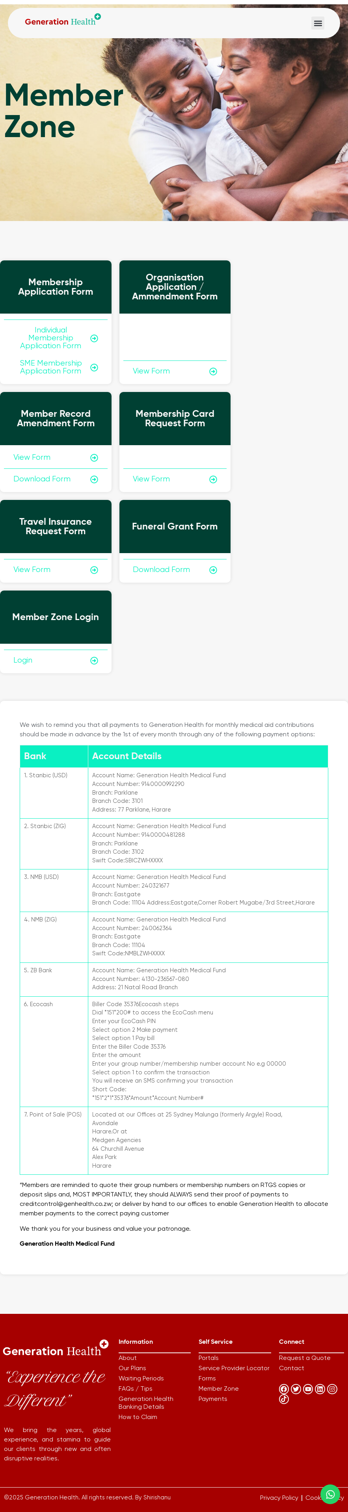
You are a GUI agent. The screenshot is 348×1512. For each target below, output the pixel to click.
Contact (291, 1368)
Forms (207, 1379)
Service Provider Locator (234, 1368)
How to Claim (138, 1417)
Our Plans (132, 1368)
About (128, 1358)
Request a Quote (305, 1358)
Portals (209, 1358)
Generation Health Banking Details (146, 1403)
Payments (213, 1399)
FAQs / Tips (136, 1389)
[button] (317, 23)
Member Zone (219, 1389)
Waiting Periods (141, 1379)
